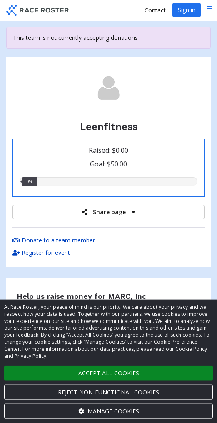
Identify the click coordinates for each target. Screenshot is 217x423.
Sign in (186, 10)
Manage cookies (108, 411)
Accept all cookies (108, 373)
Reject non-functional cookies (108, 392)
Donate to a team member (53, 240)
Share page (108, 212)
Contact (155, 10)
